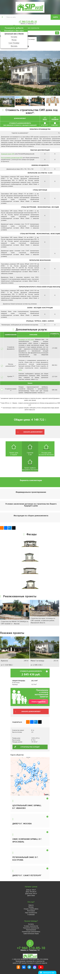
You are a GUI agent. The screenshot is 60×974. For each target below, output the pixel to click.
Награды (31, 907)
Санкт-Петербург (14, 43)
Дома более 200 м (31, 893)
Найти (55, 17)
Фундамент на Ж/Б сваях (26, 339)
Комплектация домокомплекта (31, 931)
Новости (31, 905)
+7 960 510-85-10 (28, 21)
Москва (14, 40)
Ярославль (14, 46)
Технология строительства (31, 928)
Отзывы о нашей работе (31, 909)
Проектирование (31, 930)
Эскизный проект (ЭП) (7, 154)
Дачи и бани (31, 895)
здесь (20, 370)
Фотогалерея (31, 911)
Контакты (31, 924)
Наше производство (31, 912)
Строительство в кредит (30, 747)
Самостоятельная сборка (31, 933)
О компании (31, 914)
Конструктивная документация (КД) (11, 157)
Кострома (14, 37)
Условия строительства (21, 28)
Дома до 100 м (31, 890)
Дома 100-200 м (31, 891)
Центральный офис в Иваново (14, 34)
